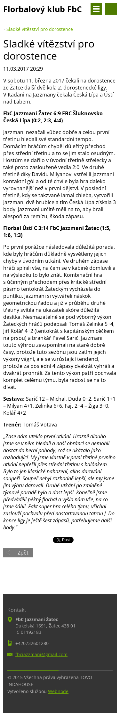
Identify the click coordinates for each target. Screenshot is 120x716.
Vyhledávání (111, 9)
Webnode (58, 691)
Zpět (23, 552)
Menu (96, 9)
